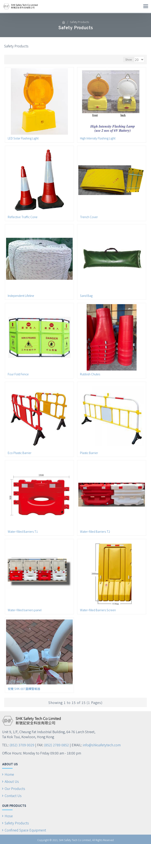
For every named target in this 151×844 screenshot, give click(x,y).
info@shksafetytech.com (102, 744)
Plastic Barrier (89, 453)
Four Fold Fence (18, 374)
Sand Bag (86, 295)
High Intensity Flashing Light (97, 138)
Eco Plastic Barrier (19, 453)
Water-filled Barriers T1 (23, 531)
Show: (128, 59)
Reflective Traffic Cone (22, 217)
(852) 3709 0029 (22, 744)
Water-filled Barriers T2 (95, 531)
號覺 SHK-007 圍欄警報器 (24, 689)
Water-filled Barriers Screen (98, 610)
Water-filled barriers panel (24, 610)
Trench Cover (89, 217)
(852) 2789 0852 (56, 744)
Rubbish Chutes (90, 374)
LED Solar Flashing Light (23, 138)
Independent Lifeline (21, 295)
